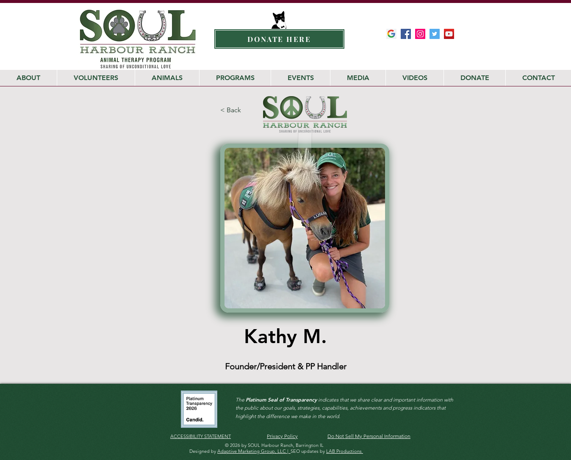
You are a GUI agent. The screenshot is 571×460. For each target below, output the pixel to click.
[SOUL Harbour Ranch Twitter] (435, 34)
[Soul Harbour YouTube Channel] (449, 34)
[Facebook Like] (439, 50)
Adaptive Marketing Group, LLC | (254, 451)
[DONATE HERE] (279, 39)
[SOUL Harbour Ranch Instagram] (420, 34)
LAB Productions (344, 451)
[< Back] (240, 110)
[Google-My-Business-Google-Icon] (391, 34)
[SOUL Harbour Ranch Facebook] (406, 34)
